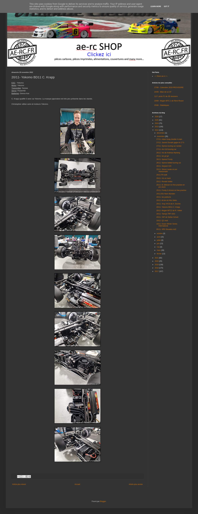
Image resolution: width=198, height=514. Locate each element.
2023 (157, 127)
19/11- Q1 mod (162, 221)
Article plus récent (19, 484)
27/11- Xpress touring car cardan (169, 146)
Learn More (156, 6)
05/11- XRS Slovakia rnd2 (166, 229)
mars (159, 250)
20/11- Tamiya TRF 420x (165, 214)
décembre (161, 133)
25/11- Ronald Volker (164, 182)
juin (158, 244)
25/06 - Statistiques (161, 105)
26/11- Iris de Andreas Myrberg (168, 153)
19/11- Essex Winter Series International (166, 225)
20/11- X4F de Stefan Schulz (167, 217)
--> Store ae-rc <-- (161, 76)
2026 (157, 117)
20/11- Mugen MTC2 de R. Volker (169, 211)
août (159, 237)
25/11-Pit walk (161, 175)
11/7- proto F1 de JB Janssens (166, 96)
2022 (157, 130)
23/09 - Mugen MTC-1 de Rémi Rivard (168, 101)
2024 (157, 123)
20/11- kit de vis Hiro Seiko (166, 200)
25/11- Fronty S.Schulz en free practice (171, 190)
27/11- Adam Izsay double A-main (169, 139)
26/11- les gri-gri (162, 156)
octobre (160, 233)
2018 (157, 268)
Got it (166, 6)
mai (158, 247)
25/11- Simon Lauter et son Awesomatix (166, 170)
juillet (159, 240)
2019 (157, 265)
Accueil (77, 484)
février (159, 254)
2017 (157, 271)
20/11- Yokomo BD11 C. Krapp (168, 207)
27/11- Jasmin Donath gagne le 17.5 (170, 143)
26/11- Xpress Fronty (164, 159)
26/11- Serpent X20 (163, 166)
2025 (157, 120)
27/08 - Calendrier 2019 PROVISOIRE (169, 87)
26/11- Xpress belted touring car (168, 163)
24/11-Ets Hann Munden (165, 194)
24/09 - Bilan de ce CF (162, 92)
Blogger (103, 501)
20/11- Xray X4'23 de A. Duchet (168, 204)
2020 (157, 261)
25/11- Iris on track (163, 178)
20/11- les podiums (163, 197)
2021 (157, 258)
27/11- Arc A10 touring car (166, 149)
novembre (161, 136)
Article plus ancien (136, 484)
